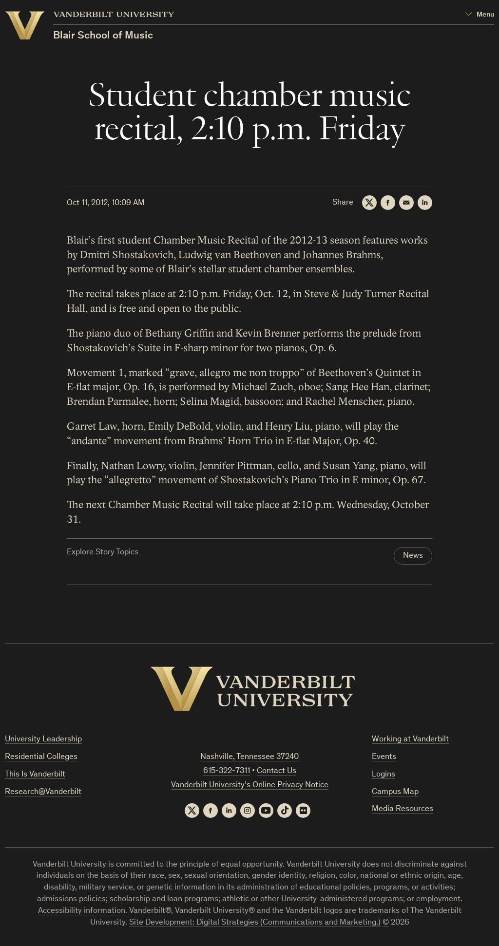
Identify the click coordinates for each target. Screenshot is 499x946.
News (413, 556)
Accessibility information (81, 911)
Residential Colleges (41, 757)
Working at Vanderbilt (410, 740)
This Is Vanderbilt (35, 775)
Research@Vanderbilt (43, 792)
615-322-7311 (226, 771)
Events (384, 757)
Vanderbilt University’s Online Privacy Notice (249, 785)
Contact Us (276, 771)
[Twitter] (369, 202)
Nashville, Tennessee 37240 (249, 757)
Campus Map (395, 792)
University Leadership (43, 740)
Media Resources (402, 809)
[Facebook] (388, 202)
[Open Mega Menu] (479, 15)
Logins (383, 775)
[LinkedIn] (425, 202)
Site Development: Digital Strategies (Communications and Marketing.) (255, 923)
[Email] (406, 202)
